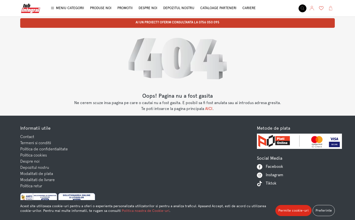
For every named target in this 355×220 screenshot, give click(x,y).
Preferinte (324, 210)
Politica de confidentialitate (44, 149)
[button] (312, 8)
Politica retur (31, 186)
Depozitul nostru (178, 8)
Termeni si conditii (35, 143)
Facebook (270, 167)
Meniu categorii (70, 8)
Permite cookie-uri (293, 210)
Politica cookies (33, 155)
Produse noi (100, 8)
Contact (27, 136)
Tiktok (266, 183)
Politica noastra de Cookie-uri (145, 211)
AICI (209, 108)
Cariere (249, 8)
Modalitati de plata (36, 173)
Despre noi (148, 8)
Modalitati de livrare (37, 179)
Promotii (125, 8)
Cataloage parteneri (218, 8)
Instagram (270, 175)
